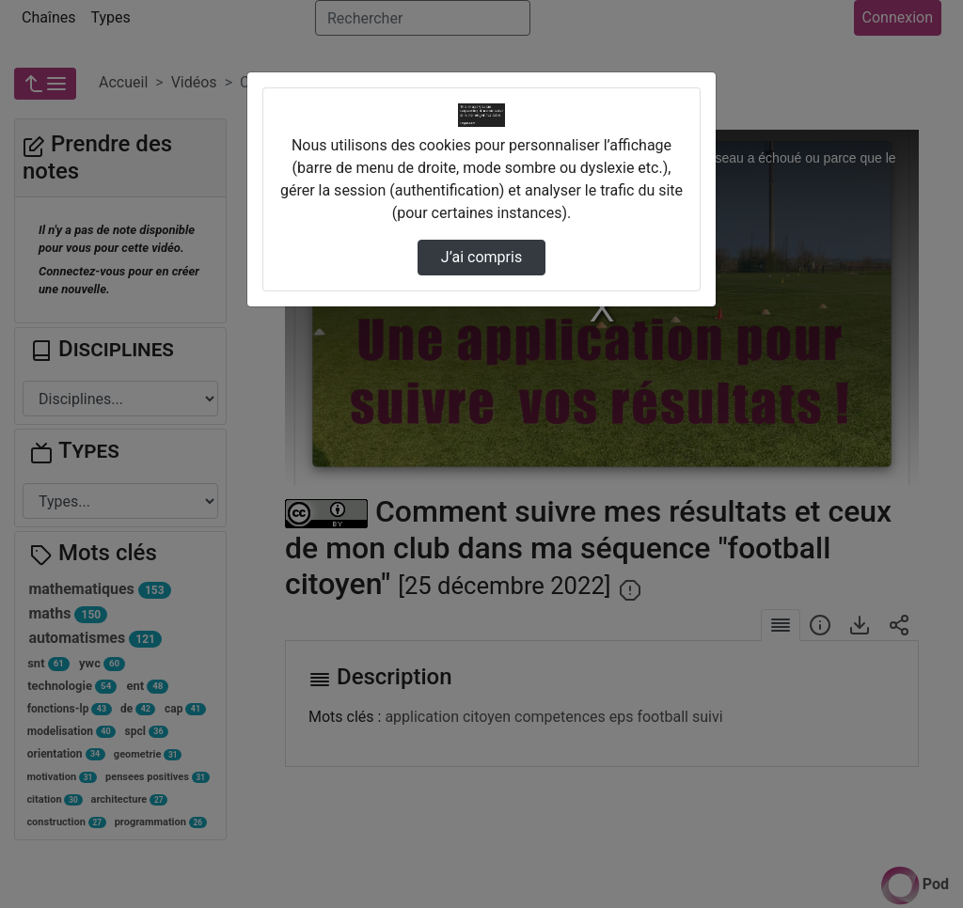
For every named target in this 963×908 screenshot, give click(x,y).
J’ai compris (481, 257)
